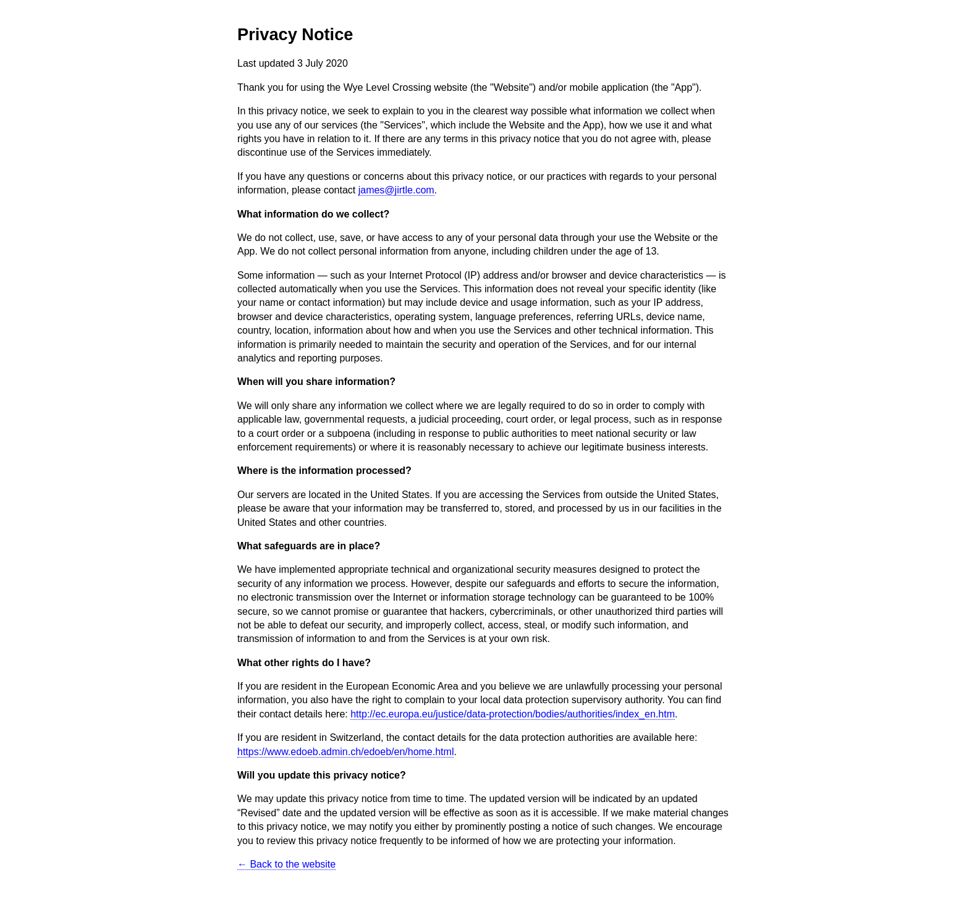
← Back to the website (286, 864)
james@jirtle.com (396, 190)
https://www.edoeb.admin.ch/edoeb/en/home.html (345, 751)
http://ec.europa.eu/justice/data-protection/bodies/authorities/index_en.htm (512, 714)
